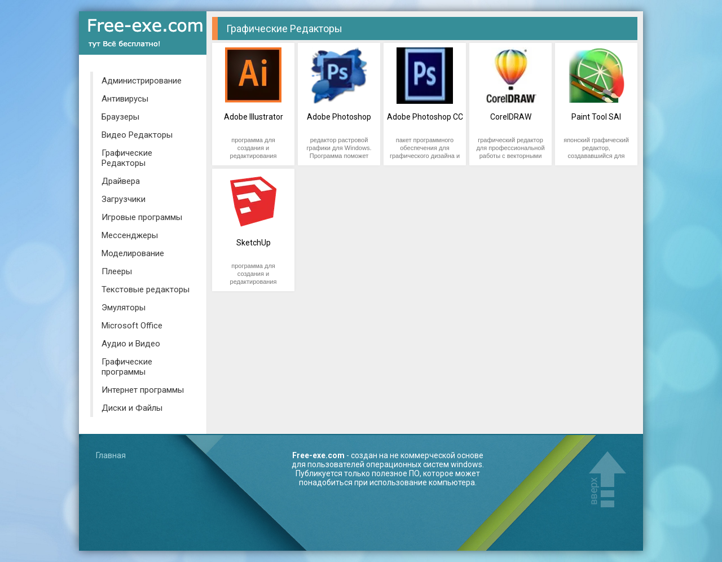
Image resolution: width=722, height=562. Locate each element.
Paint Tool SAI (596, 116)
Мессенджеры (130, 235)
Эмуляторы (124, 307)
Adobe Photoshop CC (425, 116)
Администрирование (142, 81)
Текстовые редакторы (146, 289)
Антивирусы (125, 99)
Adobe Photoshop (339, 116)
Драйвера (121, 181)
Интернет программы (143, 390)
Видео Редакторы (137, 135)
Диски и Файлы (132, 408)
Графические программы (127, 367)
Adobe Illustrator (253, 116)
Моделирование (133, 253)
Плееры (117, 271)
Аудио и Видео (131, 344)
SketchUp (253, 242)
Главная (111, 455)
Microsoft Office (132, 325)
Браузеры (120, 117)
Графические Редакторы (127, 158)
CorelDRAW (510, 116)
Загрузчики (124, 199)
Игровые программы (142, 217)
